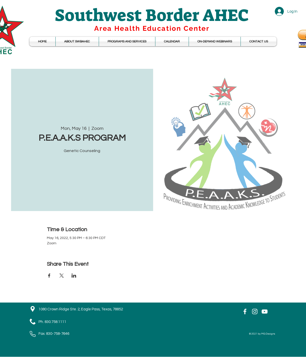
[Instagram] (254, 311)
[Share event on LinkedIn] (74, 276)
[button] (172, 41)
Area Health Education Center (152, 28)
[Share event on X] (61, 276)
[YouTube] (264, 311)
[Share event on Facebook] (49, 276)
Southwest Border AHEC (152, 15)
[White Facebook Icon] (245, 311)
